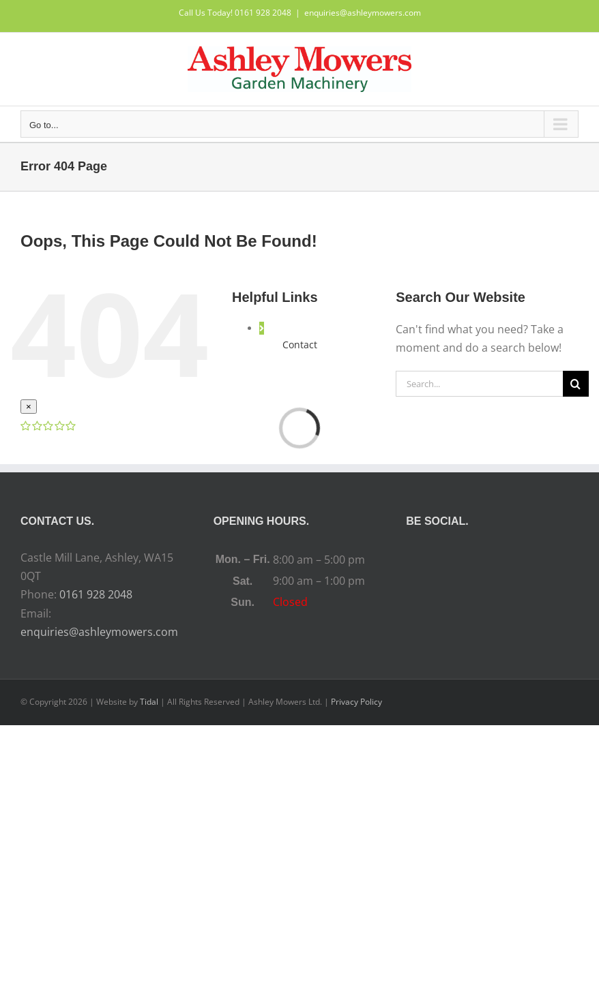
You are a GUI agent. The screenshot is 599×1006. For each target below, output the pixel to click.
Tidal (149, 701)
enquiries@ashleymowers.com (362, 12)
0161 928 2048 (95, 594)
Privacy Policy (356, 701)
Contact (299, 344)
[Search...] (479, 384)
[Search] (576, 384)
